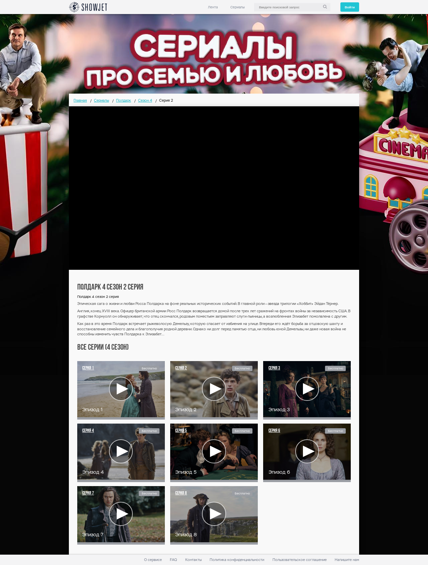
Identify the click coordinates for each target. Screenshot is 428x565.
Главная (80, 100)
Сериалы (237, 7)
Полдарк (123, 100)
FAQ (173, 560)
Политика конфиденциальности (237, 560)
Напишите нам (347, 560)
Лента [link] (213, 7)
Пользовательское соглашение (300, 560)
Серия (88, 368)
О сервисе (153, 560)
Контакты (193, 560)
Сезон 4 (145, 100)
